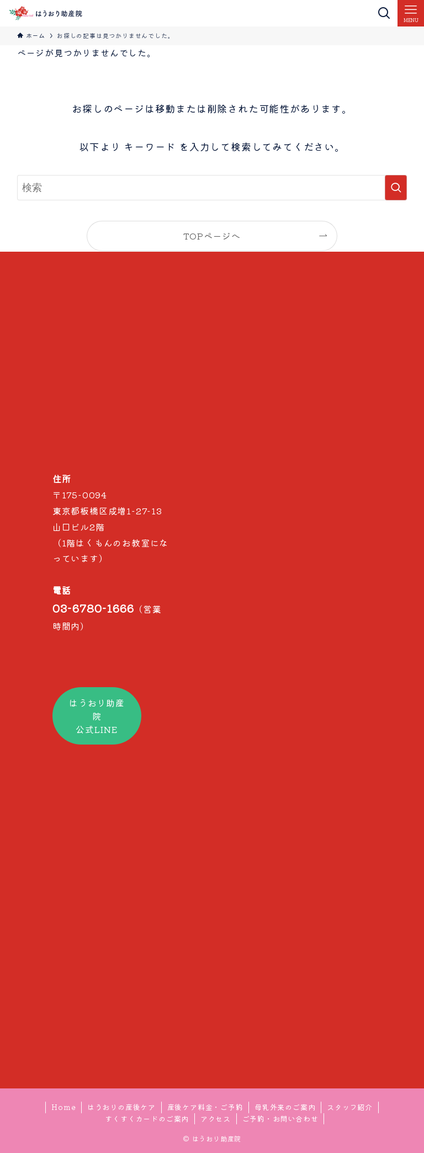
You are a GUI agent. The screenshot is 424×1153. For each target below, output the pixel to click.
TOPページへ (212, 235)
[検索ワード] (212, 187)
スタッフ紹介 (350, 1107)
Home (63, 1107)
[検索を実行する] (396, 187)
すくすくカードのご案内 (147, 1118)
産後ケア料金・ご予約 (205, 1107)
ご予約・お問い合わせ (280, 1118)
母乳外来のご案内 (285, 1107)
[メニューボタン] (411, 13)
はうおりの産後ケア (121, 1107)
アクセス (215, 1118)
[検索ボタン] (384, 13)
